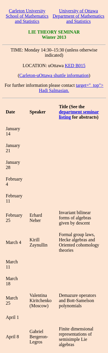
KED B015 (75, 65)
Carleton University (27, 10)
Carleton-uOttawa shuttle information (54, 75)
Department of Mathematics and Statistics (79, 19)
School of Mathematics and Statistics (27, 19)
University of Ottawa (78, 10)
